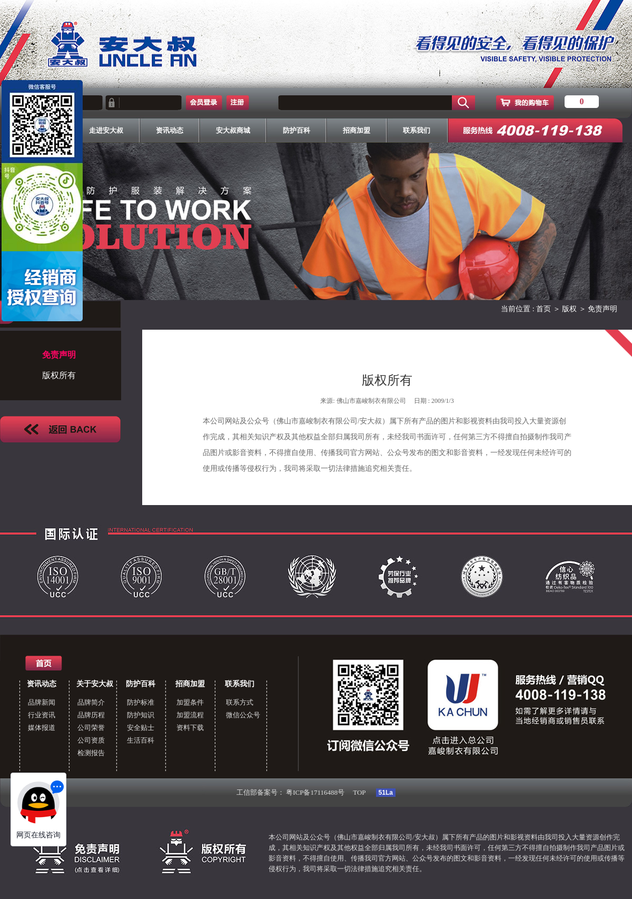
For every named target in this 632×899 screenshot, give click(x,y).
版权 (569, 309)
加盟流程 (190, 715)
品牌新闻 (41, 702)
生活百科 (140, 740)
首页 (543, 309)
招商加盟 (190, 684)
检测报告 (91, 753)
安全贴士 (140, 728)
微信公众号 (243, 715)
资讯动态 (41, 684)
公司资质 (91, 740)
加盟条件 (190, 702)
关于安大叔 (94, 684)
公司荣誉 (91, 728)
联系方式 (239, 702)
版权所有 (59, 375)
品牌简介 (91, 702)
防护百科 (140, 684)
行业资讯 (41, 715)
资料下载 (190, 728)
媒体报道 (41, 728)
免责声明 (602, 309)
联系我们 (239, 684)
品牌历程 (91, 715)
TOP (359, 792)
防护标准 (140, 702)
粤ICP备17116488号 (315, 792)
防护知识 (140, 715)
